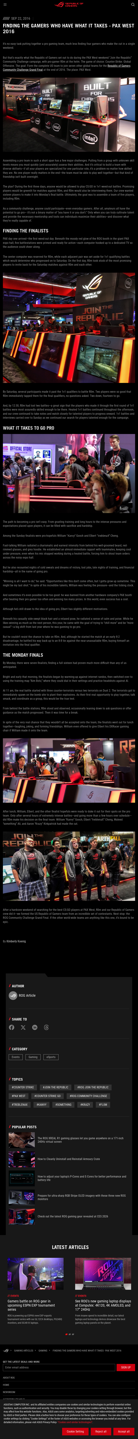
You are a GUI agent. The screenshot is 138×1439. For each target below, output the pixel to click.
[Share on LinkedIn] (35, 1027)
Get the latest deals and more (21, 1361)
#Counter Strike (23, 1087)
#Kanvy (41, 1104)
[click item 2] (73, 1334)
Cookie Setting (75, 1431)
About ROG (9, 1377)
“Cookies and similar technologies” (75, 1422)
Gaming (33, 1057)
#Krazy (85, 1104)
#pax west (18, 1096)
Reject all (100, 1431)
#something (63, 1104)
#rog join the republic (92, 1087)
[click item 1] (70, 1334)
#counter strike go (47, 1096)
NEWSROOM (9, 1392)
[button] (5, 4)
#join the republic (55, 1087)
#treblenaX (20, 1104)
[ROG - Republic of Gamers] (69, 4)
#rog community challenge (88, 1096)
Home (6, 1384)
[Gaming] (43, 1350)
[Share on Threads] (46, 1027)
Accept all (124, 1431)
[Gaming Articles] (23, 1350)
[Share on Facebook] (11, 1027)
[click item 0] (66, 1334)
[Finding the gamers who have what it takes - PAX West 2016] (87, 1350)
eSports (51, 1057)
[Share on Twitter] (23, 1027)
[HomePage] (6, 1351)
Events (16, 1057)
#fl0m (103, 1104)
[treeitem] (35, 1291)
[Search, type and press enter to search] (133, 4)
